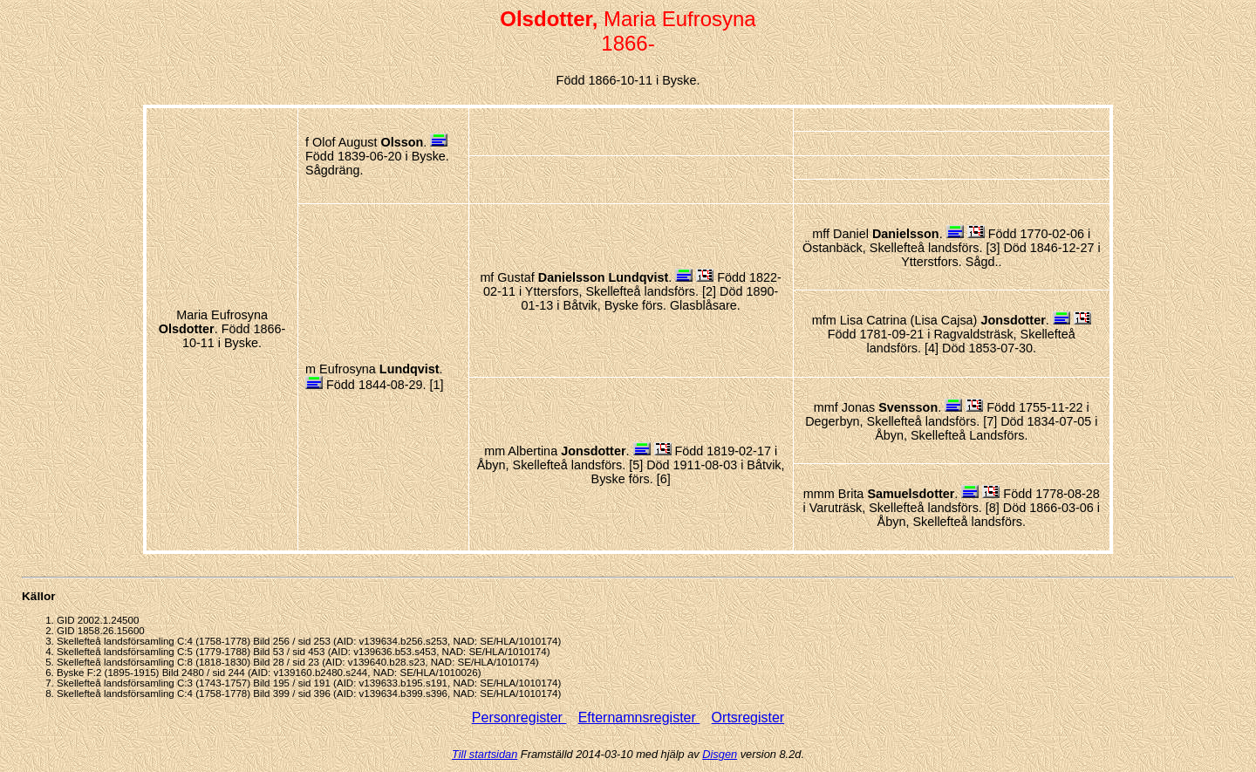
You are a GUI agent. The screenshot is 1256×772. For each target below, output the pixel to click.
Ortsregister (748, 717)
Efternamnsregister (639, 717)
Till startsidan (484, 754)
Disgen (719, 754)
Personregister (519, 717)
